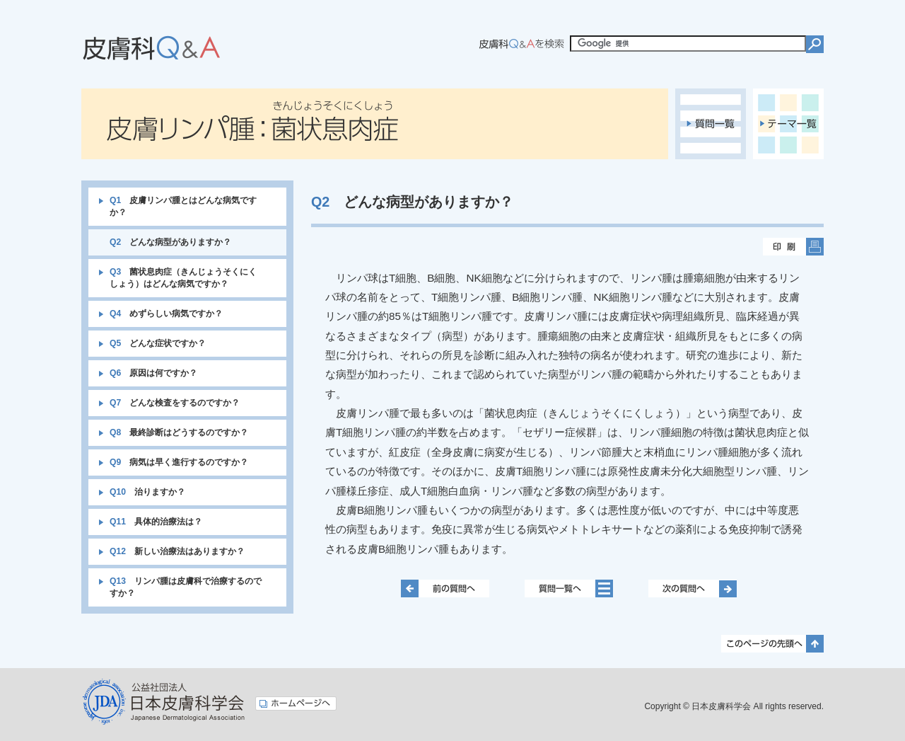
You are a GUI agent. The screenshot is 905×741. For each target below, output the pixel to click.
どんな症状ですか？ (158, 343)
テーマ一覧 (788, 123)
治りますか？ (147, 492)
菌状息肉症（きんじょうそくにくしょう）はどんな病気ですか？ (183, 278)
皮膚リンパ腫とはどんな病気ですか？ (183, 206)
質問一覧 (710, 123)
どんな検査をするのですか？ (175, 403)
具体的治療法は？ (156, 522)
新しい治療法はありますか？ (177, 551)
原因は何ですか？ (153, 373)
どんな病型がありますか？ (170, 242)
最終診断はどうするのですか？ (179, 432)
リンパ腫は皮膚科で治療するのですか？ (186, 587)
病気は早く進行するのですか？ (179, 462)
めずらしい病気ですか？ (166, 313)
